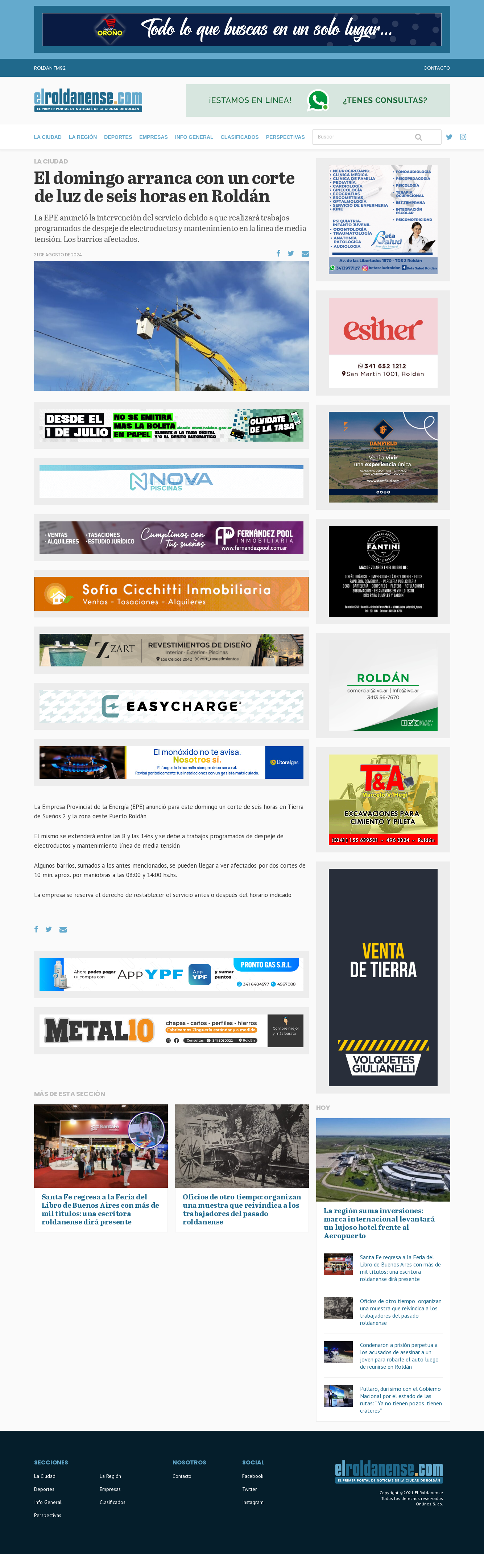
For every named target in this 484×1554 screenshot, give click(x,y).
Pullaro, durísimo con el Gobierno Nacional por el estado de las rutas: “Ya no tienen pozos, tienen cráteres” (401, 1399)
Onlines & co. (429, 1504)
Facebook (252, 1476)
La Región (83, 137)
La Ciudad (48, 137)
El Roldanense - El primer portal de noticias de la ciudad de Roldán (88, 100)
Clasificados (240, 137)
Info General (194, 137)
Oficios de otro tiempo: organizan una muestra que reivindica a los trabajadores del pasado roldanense (401, 1311)
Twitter (249, 1489)
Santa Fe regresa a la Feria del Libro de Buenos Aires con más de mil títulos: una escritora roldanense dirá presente (400, 1267)
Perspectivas (285, 137)
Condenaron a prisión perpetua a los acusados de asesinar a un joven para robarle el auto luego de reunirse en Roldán (399, 1355)
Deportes (118, 137)
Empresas (153, 137)
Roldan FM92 (50, 68)
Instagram (253, 1502)
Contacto (436, 68)
